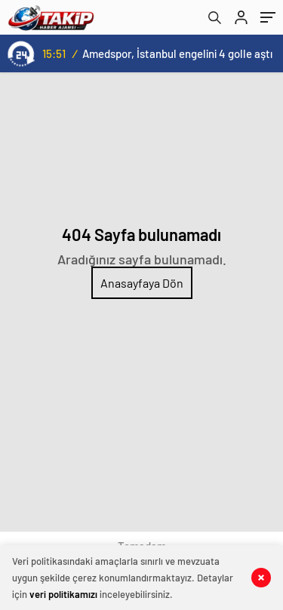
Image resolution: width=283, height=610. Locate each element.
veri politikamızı (63, 594)
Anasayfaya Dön (141, 283)
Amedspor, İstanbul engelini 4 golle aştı (177, 53)
